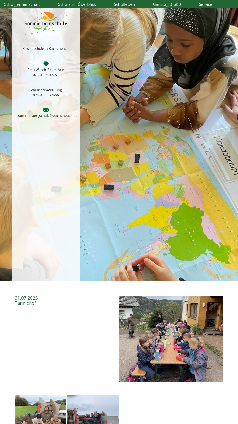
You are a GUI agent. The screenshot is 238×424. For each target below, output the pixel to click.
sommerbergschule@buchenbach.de (47, 115)
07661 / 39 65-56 (46, 95)
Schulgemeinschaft (22, 4)
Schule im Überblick (77, 4)
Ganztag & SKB (167, 4)
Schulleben (124, 4)
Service (205, 4)
